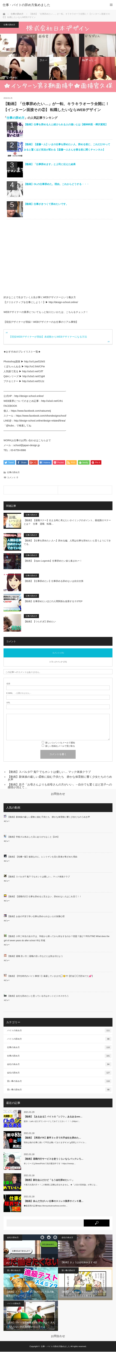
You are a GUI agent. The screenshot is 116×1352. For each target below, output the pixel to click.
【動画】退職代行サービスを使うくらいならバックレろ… (53, 1159)
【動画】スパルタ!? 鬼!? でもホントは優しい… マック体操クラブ (49, 772)
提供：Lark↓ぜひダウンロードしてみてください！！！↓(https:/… (52, 1122)
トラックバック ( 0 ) (58, 662)
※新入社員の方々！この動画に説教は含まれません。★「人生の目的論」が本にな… (60, 1185)
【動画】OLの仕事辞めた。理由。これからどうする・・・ (56, 184)
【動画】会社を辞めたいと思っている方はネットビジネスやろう (38, 996)
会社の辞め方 (59, 1073)
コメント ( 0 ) (58, 653)
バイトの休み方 (59, 1031)
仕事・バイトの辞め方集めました (26, 5)
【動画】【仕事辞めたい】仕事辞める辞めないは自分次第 (53, 581)
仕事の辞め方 (17, 14)
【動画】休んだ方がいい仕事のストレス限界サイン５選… (53, 1201)
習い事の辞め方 (59, 1090)
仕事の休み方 (59, 1048)
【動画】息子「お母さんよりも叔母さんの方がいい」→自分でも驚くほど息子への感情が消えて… (60, 786)
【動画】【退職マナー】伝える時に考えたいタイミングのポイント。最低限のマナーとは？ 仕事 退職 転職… (67, 522)
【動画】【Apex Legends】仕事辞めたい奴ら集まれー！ (53, 561)
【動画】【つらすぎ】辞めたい (40, 622)
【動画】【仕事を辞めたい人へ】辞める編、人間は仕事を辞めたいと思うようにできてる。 (67, 543)
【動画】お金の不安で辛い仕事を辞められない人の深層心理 (36, 917)
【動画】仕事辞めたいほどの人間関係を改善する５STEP (53, 601)
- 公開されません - (18, 693)
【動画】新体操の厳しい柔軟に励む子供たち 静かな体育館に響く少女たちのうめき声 (60, 778)
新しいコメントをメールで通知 (60, 743)
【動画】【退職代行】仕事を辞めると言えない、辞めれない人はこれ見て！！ (44, 897)
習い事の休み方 (59, 1081)
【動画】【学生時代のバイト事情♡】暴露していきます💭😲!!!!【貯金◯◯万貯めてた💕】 (50, 976)
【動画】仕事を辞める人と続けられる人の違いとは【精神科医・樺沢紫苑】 (66, 124)
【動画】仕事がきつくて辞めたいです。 (46, 204)
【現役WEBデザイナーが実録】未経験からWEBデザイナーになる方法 (48, 336)
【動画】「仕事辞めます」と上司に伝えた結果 (50, 164)
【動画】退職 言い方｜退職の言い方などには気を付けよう (35, 956)
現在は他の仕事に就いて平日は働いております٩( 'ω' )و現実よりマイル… (55, 1143)
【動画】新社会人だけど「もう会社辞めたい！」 (49, 1180)
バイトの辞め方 (59, 1039)
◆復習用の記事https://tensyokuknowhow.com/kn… (46, 1206)
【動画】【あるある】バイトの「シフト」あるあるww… (53, 1117)
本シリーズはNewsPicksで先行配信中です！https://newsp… (50, 1164)
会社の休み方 (59, 1064)
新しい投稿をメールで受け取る (60, 746)
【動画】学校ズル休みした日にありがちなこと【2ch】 (33, 837)
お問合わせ (58, 794)
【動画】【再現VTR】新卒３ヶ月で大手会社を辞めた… (52, 1138)
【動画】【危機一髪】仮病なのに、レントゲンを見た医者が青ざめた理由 (42, 857)
